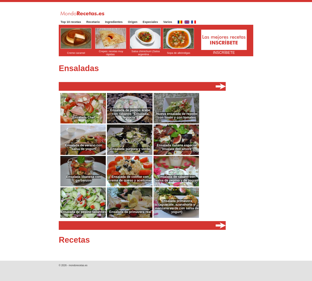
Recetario (95, 22)
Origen (134, 22)
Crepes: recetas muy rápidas (111, 53)
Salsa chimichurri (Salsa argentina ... (145, 53)
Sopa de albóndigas (178, 52)
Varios (169, 22)
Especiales (152, 22)
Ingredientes (116, 22)
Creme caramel (76, 52)
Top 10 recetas (73, 22)
